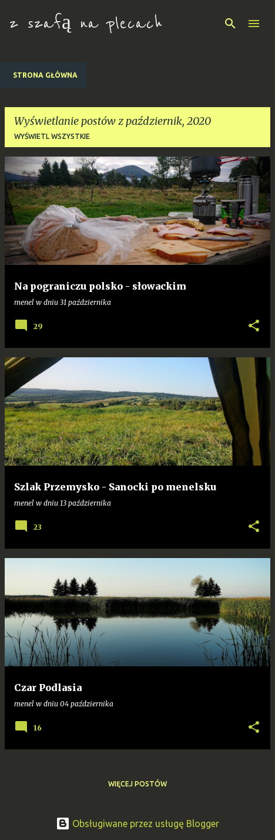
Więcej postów (137, 784)
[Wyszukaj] (230, 23)
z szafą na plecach (85, 23)
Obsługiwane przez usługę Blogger (137, 823)
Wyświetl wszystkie (52, 136)
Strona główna (45, 75)
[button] (254, 326)
